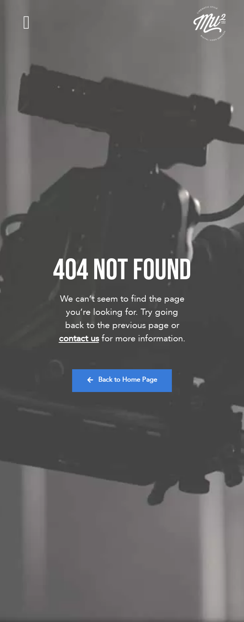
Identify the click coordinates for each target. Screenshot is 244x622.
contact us (79, 338)
